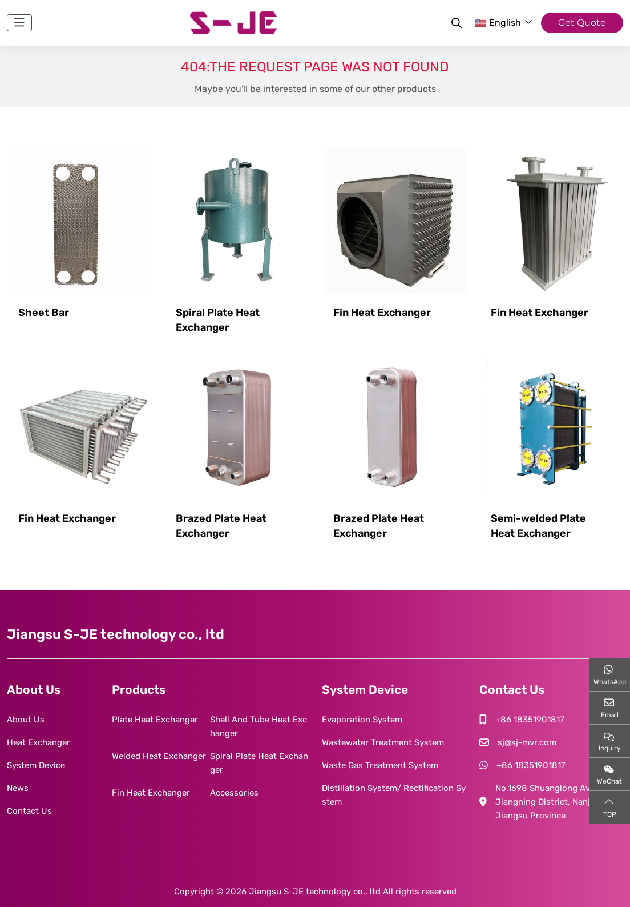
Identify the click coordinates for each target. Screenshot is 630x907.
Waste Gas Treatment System (380, 765)
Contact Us (29, 811)
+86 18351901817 (529, 719)
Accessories (234, 793)
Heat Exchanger (38, 742)
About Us (26, 719)
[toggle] (19, 22)
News (18, 788)
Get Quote (582, 22)
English (498, 22)
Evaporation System (362, 719)
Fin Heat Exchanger (382, 312)
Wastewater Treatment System (383, 742)
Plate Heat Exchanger (155, 719)
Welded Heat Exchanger (159, 756)
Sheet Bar (43, 312)
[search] (455, 23)
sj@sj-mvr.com (527, 742)
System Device (36, 765)
